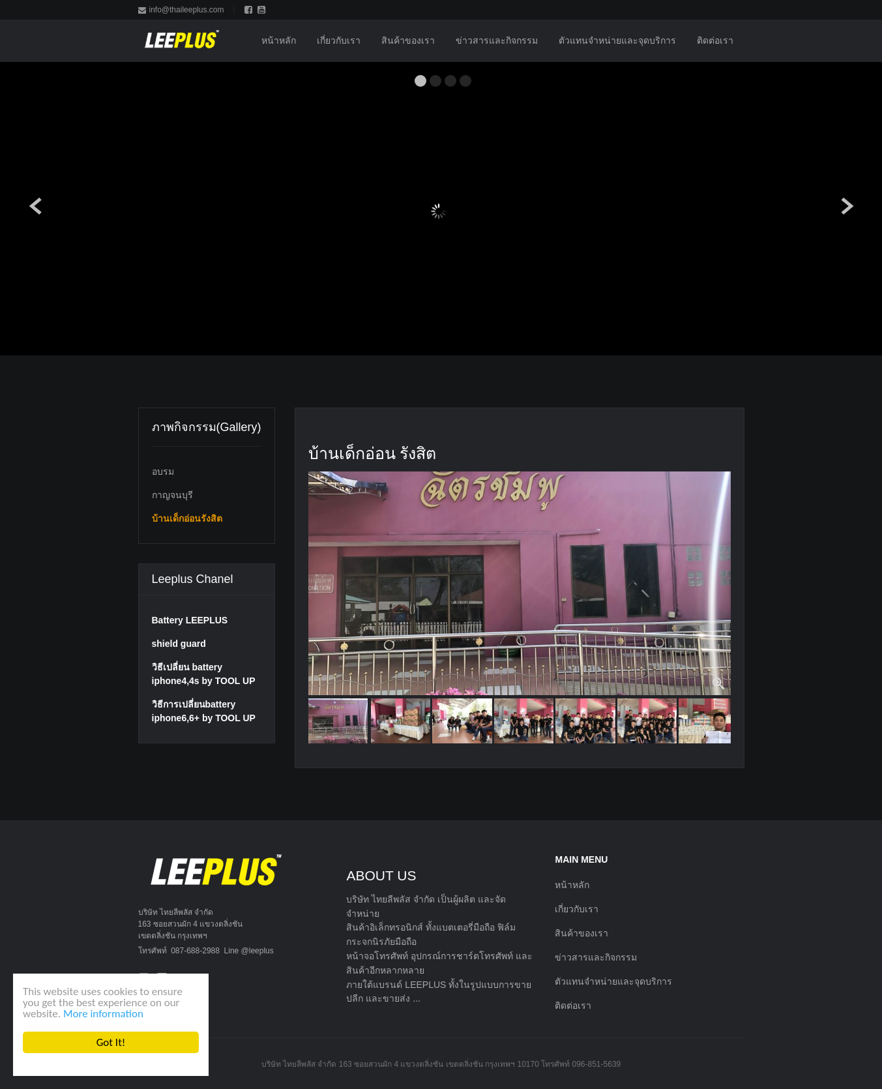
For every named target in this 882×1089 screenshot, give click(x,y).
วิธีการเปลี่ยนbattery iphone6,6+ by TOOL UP (204, 711)
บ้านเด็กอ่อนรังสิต (187, 518)
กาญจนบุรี (172, 495)
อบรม (163, 471)
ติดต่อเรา (573, 1005)
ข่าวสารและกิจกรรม (596, 957)
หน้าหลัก (572, 885)
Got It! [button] (110, 1042)
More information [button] (103, 1014)
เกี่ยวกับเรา (576, 909)
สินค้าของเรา (581, 933)
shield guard (179, 643)
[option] (519, 583)
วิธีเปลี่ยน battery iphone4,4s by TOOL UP (204, 674)
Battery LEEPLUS (190, 620)
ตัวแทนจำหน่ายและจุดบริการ (613, 981)
